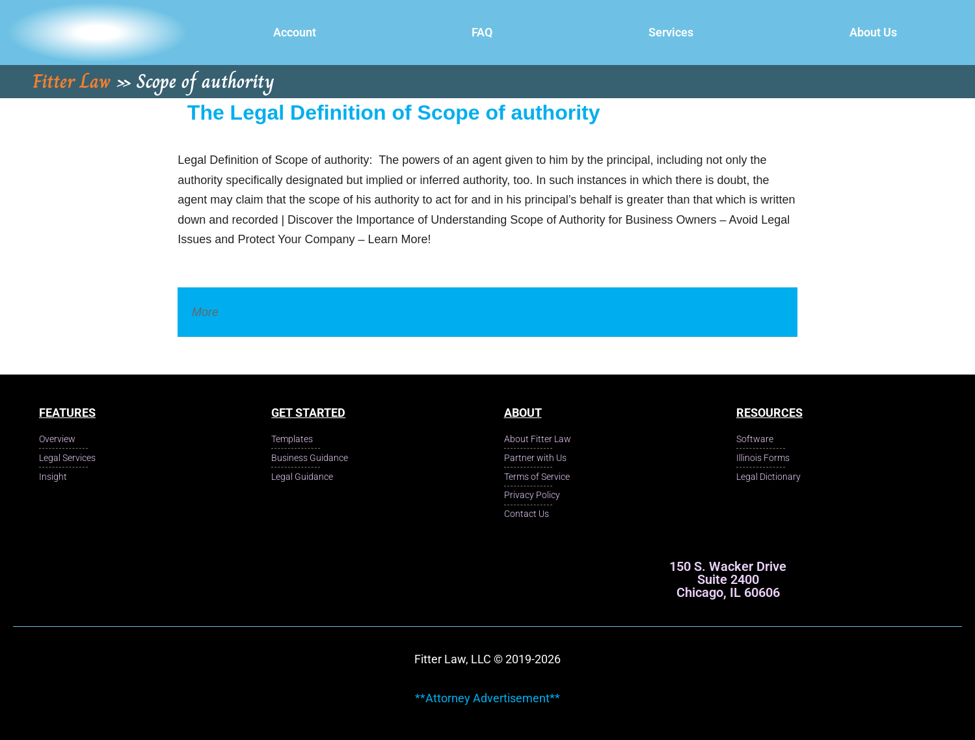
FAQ (482, 32)
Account (294, 32)
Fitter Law (72, 81)
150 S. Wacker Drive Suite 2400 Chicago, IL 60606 (727, 579)
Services (670, 32)
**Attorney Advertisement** (487, 698)
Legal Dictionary (264, 312)
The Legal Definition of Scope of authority (393, 112)
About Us (873, 32)
